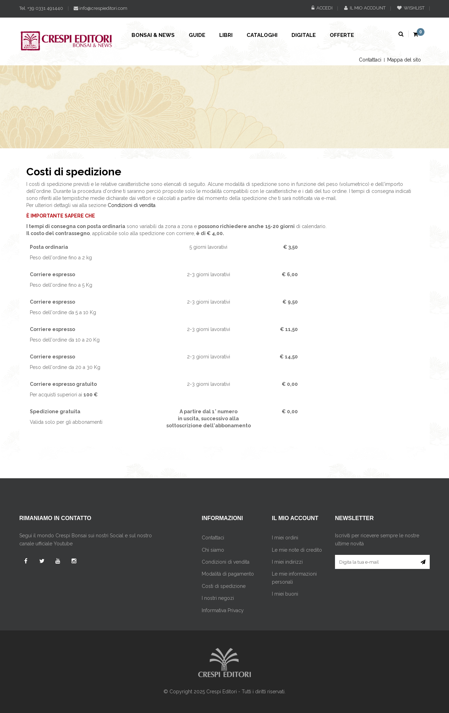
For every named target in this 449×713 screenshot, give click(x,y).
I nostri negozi (218, 598)
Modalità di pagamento (228, 574)
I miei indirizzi (287, 562)
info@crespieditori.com (100, 8)
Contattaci (370, 60)
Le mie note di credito (297, 550)
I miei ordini (285, 537)
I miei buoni (285, 594)
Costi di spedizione (224, 586)
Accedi (322, 8)
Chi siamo (213, 550)
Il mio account (365, 8)
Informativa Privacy (223, 610)
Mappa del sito (404, 60)
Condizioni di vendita (131, 205)
